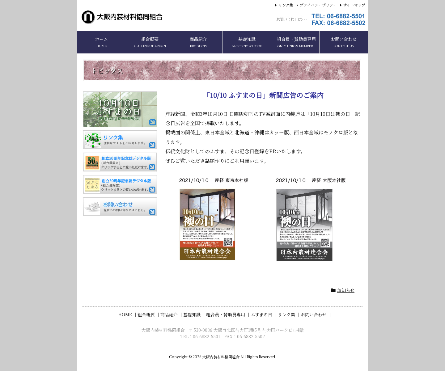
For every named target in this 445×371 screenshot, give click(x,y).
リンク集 (285, 4)
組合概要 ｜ (149, 314)
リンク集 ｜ (289, 314)
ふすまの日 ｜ (264, 314)
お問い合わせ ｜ (316, 314)
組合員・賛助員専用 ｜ (228, 314)
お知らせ (345, 290)
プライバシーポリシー (318, 4)
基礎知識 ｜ (194, 314)
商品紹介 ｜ (171, 314)
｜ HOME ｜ (125, 314)
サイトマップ (354, 4)
